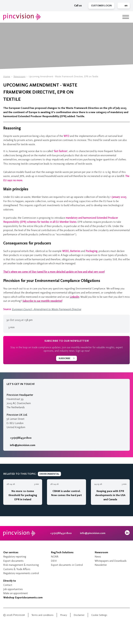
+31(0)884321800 (19, 437)
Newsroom (19, 76)
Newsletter (101, 564)
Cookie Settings (99, 615)
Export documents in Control (67, 564)
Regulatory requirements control (21, 573)
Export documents (13, 560)
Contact (7, 584)
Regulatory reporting (14, 556)
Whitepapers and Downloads (110, 560)
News (98, 556)
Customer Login (101, 5)
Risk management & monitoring (21, 564)
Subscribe (64, 358)
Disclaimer (79, 615)
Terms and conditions (42, 615)
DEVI (54, 560)
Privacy (63, 615)
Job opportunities (13, 589)
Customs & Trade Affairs (16, 569)
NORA (54, 556)
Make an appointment (15, 593)
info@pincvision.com (22, 445)
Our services (10, 552)
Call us (76, 5)
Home (6, 76)
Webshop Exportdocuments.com (23, 597)
